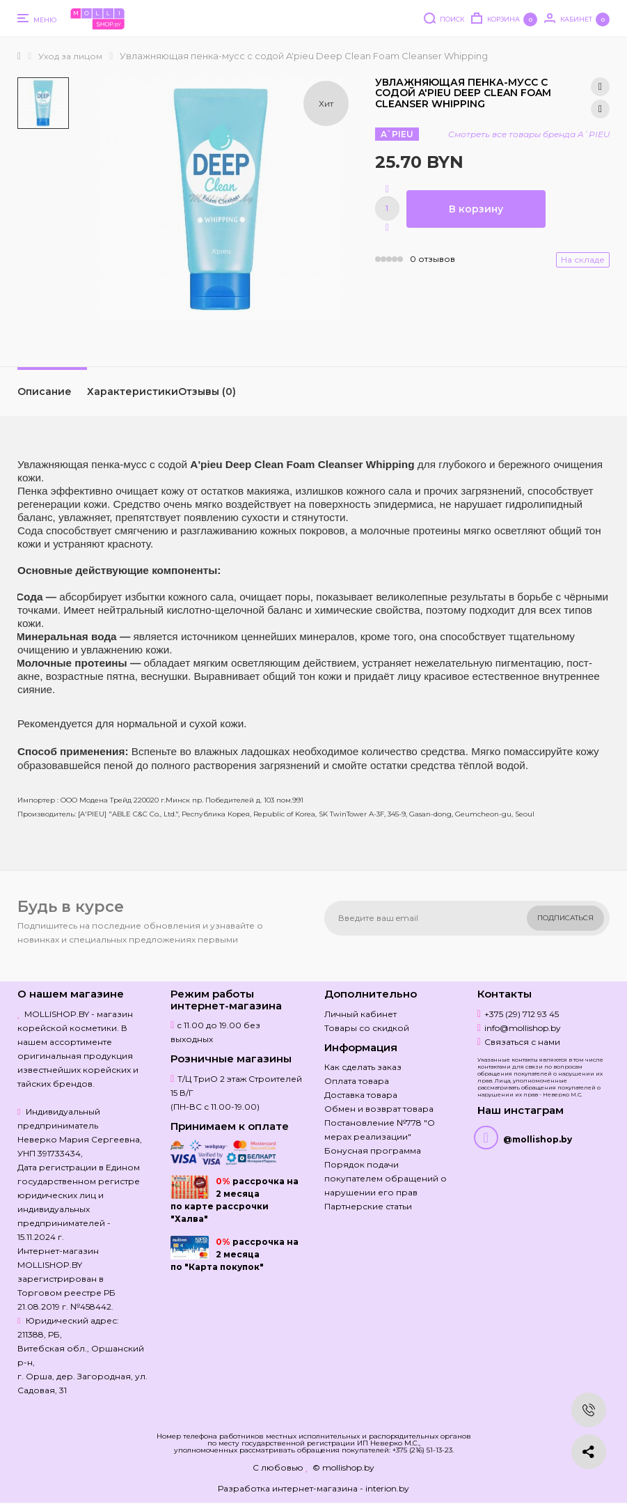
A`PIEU (397, 134)
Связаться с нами (522, 1042)
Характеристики (132, 391)
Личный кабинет (360, 1014)
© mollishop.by (343, 1467)
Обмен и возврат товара (379, 1108)
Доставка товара (360, 1095)
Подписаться (565, 917)
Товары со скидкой (366, 1028)
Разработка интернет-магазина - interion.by (313, 1488)
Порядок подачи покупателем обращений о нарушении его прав (385, 1178)
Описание (44, 391)
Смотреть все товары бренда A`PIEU (529, 134)
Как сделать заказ (363, 1067)
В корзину (476, 209)
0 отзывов (432, 259)
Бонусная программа (372, 1150)
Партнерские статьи (368, 1206)
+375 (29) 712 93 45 (521, 1014)
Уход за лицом (70, 56)
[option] (43, 103)
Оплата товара (356, 1081)
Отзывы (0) (207, 391)
